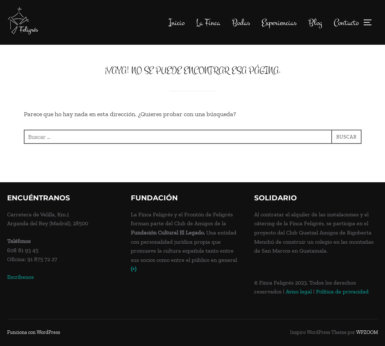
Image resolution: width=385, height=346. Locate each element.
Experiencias (279, 23)
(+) (133, 269)
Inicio (176, 23)
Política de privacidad (342, 291)
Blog (315, 23)
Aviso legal (299, 291)
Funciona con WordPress (33, 333)
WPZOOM (367, 333)
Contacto (346, 23)
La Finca (208, 23)
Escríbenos (20, 277)
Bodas (241, 23)
